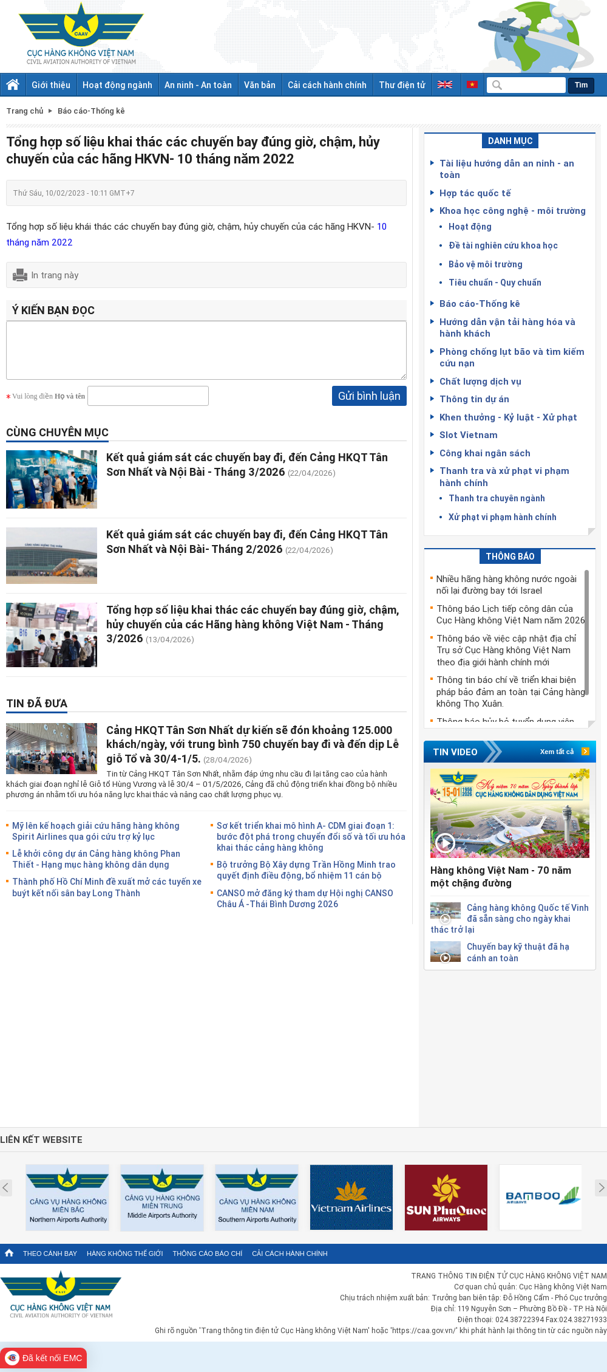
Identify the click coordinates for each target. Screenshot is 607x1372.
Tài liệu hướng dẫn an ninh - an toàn (506, 169)
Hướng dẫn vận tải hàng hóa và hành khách (507, 327)
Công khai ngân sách (485, 453)
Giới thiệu (51, 85)
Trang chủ (24, 111)
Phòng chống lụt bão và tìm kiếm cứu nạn (512, 357)
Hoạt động (470, 226)
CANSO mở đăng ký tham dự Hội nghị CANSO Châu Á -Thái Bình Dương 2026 (305, 907)
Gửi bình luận (369, 404)
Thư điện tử (402, 85)
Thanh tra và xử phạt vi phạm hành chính (504, 476)
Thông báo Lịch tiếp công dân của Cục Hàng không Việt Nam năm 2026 (510, 614)
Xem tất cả (557, 751)
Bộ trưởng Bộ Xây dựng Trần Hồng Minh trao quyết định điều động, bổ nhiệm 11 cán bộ (306, 879)
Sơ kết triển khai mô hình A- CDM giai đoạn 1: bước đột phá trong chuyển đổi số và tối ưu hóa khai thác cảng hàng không (311, 845)
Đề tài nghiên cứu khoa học (503, 245)
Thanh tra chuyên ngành (497, 498)
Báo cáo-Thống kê (479, 303)
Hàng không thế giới (125, 1253)
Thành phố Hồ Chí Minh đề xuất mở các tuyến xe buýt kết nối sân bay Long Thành (107, 896)
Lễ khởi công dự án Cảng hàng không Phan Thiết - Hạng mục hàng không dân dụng (96, 868)
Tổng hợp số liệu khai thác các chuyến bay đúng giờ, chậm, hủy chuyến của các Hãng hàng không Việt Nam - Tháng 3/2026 (252, 632)
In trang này (54, 275)
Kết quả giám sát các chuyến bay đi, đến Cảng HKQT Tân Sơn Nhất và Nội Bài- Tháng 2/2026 (247, 550)
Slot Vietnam (468, 434)
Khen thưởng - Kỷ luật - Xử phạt (508, 417)
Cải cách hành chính (327, 85)
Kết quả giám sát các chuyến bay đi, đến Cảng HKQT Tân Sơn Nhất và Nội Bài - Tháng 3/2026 (247, 473)
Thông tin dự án (474, 399)
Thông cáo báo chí (207, 1253)
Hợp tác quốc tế (475, 193)
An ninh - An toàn (198, 85)
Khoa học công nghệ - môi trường (512, 210)
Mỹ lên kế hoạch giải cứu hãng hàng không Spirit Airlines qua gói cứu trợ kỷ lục (96, 840)
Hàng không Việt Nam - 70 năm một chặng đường (500, 876)
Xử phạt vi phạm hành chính (503, 517)
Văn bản (260, 85)
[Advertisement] (510, 1046)
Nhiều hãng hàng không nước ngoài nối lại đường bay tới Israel (506, 584)
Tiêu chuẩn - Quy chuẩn (495, 282)
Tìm (581, 85)
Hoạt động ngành (117, 85)
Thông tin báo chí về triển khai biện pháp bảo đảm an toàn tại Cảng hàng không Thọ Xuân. (510, 691)
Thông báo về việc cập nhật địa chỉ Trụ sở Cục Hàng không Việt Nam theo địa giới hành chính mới (506, 650)
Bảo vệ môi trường (486, 264)
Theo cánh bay (50, 1253)
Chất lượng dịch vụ (480, 381)
